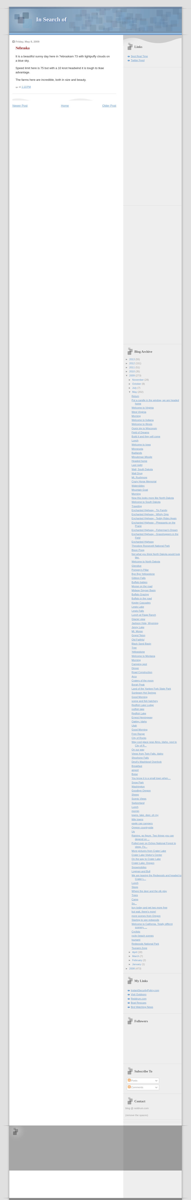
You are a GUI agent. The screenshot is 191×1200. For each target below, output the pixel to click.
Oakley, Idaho (139, 721)
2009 (132, 375)
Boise (135, 774)
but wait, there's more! (144, 911)
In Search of (51, 19)
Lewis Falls (138, 610)
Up (133, 831)
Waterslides (138, 485)
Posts (133, 1080)
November (138, 379)
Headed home (139, 461)
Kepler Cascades (141, 602)
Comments (135, 1087)
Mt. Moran (137, 631)
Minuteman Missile (142, 457)
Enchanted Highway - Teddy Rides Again (154, 518)
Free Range (138, 734)
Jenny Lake (138, 627)
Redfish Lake (139, 713)
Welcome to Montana (143, 656)
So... (134, 903)
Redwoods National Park (145, 943)
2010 (132, 371)
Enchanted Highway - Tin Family (149, 510)
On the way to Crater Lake (146, 859)
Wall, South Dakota (142, 469)
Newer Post (20, 105)
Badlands (137, 453)
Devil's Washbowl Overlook (147, 761)
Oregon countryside (142, 827)
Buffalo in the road (142, 598)
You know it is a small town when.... (151, 778)
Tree (134, 647)
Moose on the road (142, 586)
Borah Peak (138, 684)
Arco (134, 676)
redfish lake (138, 709)
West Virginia (139, 412)
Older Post (109, 105)
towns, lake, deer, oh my (145, 815)
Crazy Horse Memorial (144, 481)
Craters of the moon (143, 680)
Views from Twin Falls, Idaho (147, 753)
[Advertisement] (138, 134)
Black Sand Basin (141, 643)
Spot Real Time (139, 56)
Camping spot (139, 664)
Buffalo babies (139, 582)
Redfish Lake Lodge (143, 705)
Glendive (137, 565)
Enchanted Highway (143, 541)
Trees (135, 895)
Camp (135, 899)
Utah (134, 725)
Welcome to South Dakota (146, 502)
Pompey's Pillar (140, 570)
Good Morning (139, 697)
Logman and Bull (141, 871)
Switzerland (138, 803)
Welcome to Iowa (141, 444)
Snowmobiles (139, 867)
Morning (136, 416)
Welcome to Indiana (143, 420)
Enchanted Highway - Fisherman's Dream (155, 530)
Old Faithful (138, 639)
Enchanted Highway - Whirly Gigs (150, 514)
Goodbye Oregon (141, 790)
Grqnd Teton (138, 635)
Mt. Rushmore (139, 477)
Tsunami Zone (139, 948)
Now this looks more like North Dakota (153, 498)
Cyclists (136, 931)
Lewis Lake (138, 606)
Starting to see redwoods (145, 920)
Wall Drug (137, 473)
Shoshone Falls (140, 757)
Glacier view (138, 619)
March (136, 956)
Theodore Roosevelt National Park (151, 545)
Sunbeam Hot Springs (144, 692)
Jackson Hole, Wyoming (145, 623)
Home (65, 105)
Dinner (135, 668)
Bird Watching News (142, 1007)
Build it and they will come (146, 436)
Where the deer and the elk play (149, 891)
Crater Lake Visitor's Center (147, 855)
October (137, 383)
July (134, 388)
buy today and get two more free (149, 907)
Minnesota (137, 448)
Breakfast (137, 766)
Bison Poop (138, 550)
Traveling (137, 506)
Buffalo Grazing (140, 594)
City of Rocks (139, 738)
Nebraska (22, 48)
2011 (132, 367)
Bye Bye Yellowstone (143, 574)
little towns (137, 819)
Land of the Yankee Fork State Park (151, 688)
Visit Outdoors (138, 994)
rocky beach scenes (143, 935)
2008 (132, 968)
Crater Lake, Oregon (143, 863)
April (135, 952)
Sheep (135, 794)
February (137, 960)
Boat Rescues (138, 1002)
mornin (135, 811)
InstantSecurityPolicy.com (145, 990)
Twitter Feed (138, 60)
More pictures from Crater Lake (149, 850)
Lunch (135, 440)
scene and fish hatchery (145, 701)
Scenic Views (139, 798)
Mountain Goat (140, 489)
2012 (132, 363)
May (135, 392)
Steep (135, 887)
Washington (138, 786)
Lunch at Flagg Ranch (144, 614)
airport (135, 770)
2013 (132, 359)
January (137, 964)
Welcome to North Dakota (146, 561)
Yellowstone (138, 651)
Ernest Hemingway (142, 717)
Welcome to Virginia (143, 407)
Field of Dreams (140, 432)
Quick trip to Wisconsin (144, 428)
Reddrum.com (138, 998)
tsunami (136, 939)
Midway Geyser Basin (144, 590)
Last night (137, 465)
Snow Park (138, 782)
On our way (138, 749)
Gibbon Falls (139, 578)
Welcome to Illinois (142, 424)
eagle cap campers (142, 823)
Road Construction (142, 672)
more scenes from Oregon (146, 916)
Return (135, 396)
